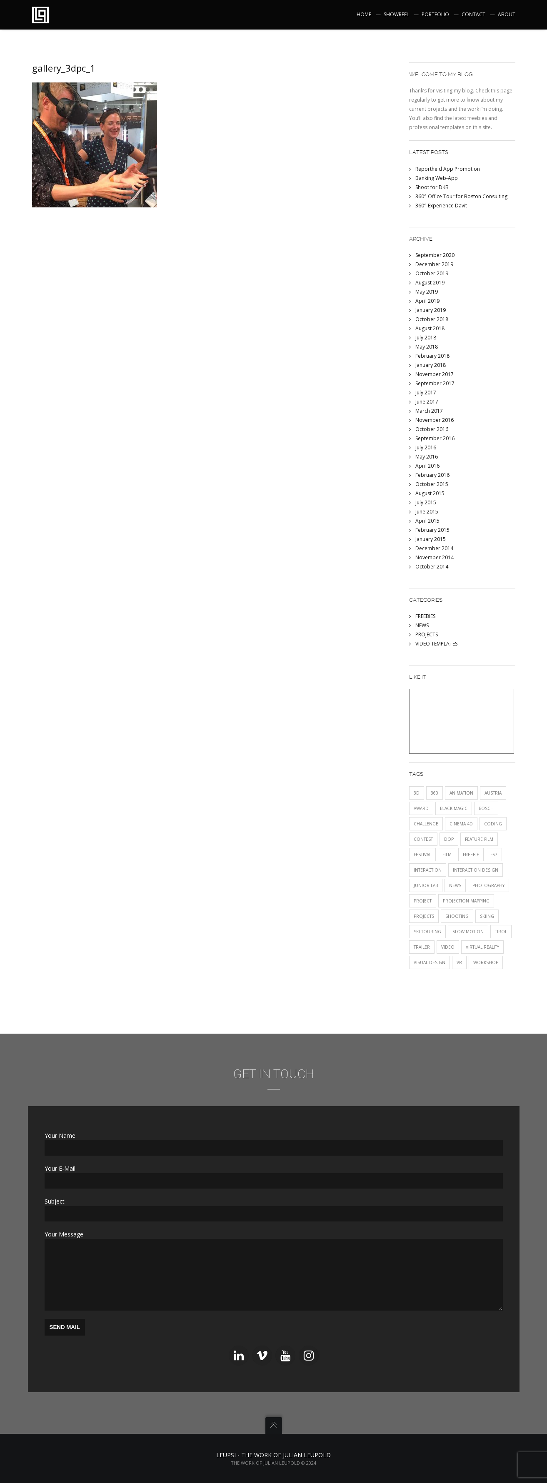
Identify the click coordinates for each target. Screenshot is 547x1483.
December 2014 (434, 548)
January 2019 (430, 310)
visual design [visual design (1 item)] (429, 962)
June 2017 (426, 401)
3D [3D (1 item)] (417, 793)
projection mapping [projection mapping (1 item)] (466, 901)
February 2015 (432, 529)
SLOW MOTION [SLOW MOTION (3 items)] (468, 932)
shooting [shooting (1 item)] (457, 916)
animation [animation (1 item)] (461, 793)
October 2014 (431, 566)
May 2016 (426, 456)
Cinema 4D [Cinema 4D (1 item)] (461, 824)
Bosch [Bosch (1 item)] (486, 808)
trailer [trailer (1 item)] (422, 947)
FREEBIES (425, 616)
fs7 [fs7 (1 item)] (493, 854)
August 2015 (430, 493)
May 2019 (426, 291)
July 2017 (425, 392)
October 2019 (431, 273)
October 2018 (431, 319)
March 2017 (429, 410)
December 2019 (434, 264)
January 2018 (430, 365)
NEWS (422, 625)
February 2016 (432, 475)
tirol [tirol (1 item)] (501, 932)
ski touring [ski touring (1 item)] (427, 932)
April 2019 (427, 300)
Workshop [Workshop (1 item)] (485, 962)
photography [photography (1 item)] (488, 885)
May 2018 (426, 346)
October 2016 (431, 429)
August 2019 (430, 282)
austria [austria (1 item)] (493, 793)
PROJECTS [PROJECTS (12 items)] (424, 916)
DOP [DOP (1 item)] (449, 839)
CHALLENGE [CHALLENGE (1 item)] (426, 824)
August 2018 (430, 328)
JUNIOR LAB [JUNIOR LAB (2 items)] (426, 885)
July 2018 (425, 337)
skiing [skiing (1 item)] (487, 916)
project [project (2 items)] (423, 901)
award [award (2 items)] (421, 808)
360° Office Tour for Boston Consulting (461, 196)
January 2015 (430, 539)
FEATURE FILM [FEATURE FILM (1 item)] (479, 839)
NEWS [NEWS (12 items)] (455, 885)
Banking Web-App (436, 178)
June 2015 (426, 511)
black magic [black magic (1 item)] (453, 808)
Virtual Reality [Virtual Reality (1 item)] (482, 947)
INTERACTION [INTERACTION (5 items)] (428, 870)
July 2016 (425, 447)
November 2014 (434, 557)
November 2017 (434, 374)
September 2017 (435, 383)
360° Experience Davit (441, 205)
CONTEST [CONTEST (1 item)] (423, 839)
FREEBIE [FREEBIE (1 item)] (471, 854)
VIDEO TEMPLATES (436, 643)
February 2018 (432, 355)
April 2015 (427, 520)
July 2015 (425, 502)
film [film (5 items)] (447, 854)
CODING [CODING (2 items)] (493, 824)
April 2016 (427, 465)
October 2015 (431, 484)
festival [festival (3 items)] (422, 854)
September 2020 (435, 255)
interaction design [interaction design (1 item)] (475, 870)
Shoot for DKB (432, 187)
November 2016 (434, 420)
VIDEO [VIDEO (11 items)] (448, 947)
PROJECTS (426, 634)
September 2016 (435, 438)
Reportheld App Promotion (447, 168)
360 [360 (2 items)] (434, 793)
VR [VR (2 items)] (459, 962)
